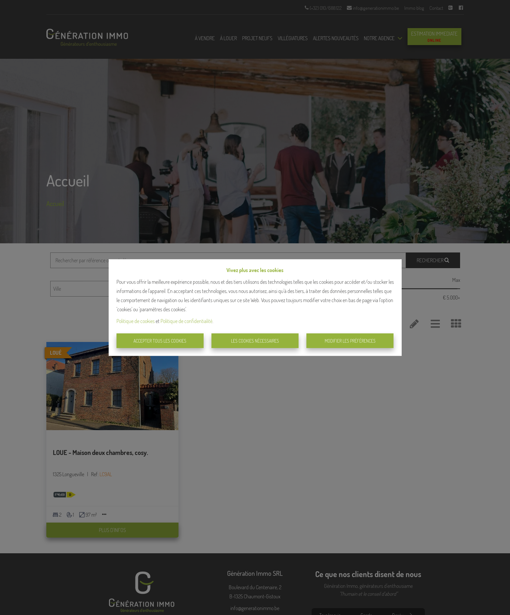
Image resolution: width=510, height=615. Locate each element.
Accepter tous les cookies (159, 341)
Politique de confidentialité (186, 320)
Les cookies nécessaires (255, 341)
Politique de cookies (135, 320)
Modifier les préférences (350, 341)
